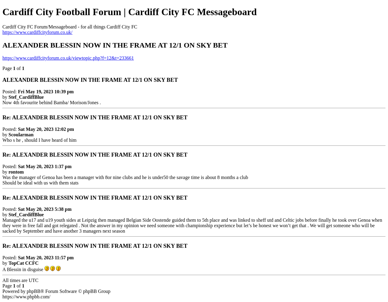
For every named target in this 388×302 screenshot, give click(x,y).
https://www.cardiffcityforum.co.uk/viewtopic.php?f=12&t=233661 (68, 58)
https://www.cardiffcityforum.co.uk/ (37, 32)
